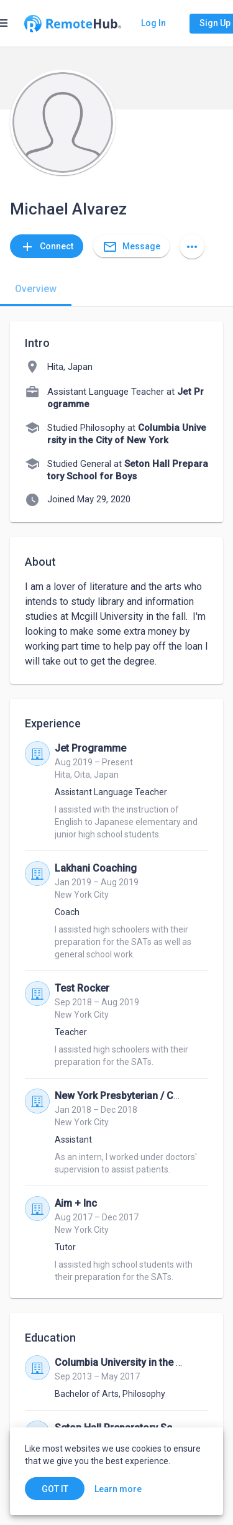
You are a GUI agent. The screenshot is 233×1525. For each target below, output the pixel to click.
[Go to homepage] (72, 24)
